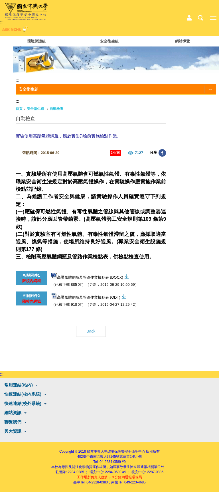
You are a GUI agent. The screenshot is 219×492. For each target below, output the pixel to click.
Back (90, 331)
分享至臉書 (162, 153)
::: (2, 21)
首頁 (19, 109)
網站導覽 (182, 41)
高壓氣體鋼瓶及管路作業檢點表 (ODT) (85, 296)
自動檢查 (56, 109)
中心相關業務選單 (189, 18)
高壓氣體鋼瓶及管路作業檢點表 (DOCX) (87, 276)
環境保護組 (36, 41)
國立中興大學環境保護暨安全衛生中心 (116, 451)
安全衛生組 (109, 41)
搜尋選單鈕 (200, 18)
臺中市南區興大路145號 (101, 457)
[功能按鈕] (116, 89)
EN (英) (115, 152)
